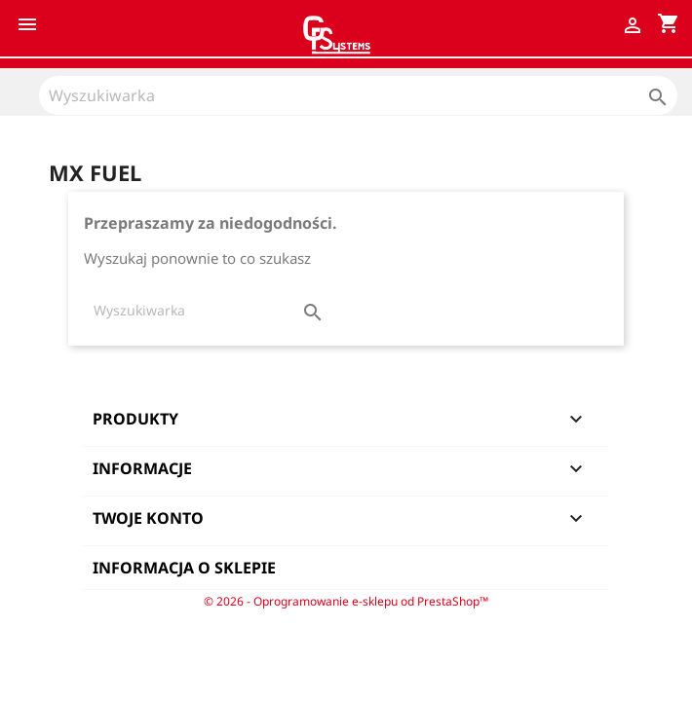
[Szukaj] (358, 95)
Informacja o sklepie (184, 567)
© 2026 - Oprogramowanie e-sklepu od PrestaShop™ (346, 601)
